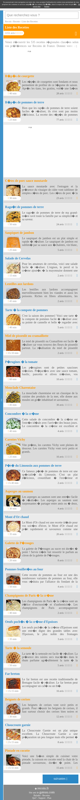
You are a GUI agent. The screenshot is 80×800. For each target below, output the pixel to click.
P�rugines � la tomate (21, 362)
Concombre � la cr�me (22, 413)
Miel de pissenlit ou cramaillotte (26, 335)
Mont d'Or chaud (17, 517)
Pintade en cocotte (17, 750)
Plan (49, 798)
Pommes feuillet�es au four (24, 569)
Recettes (46, 795)
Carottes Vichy (15, 439)
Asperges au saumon (19, 491)
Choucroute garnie (17, 725)
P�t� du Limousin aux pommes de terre (33, 465)
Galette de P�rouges (19, 543)
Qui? (34, 798)
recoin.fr (43, 788)
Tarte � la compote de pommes (26, 310)
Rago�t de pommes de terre (24, 207)
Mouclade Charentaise (20, 387)
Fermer (46, 6)
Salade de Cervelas (18, 258)
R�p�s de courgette (19, 76)
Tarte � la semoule (18, 648)
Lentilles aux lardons (19, 284)
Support (41, 798)
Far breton (12, 673)
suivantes (60, 778)
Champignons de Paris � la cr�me (29, 595)
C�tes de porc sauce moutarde (26, 180)
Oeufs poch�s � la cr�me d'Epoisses (31, 621)
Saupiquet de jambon (19, 232)
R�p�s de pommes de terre (24, 102)
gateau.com (47, 792)
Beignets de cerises (17, 699)
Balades (37, 795)
